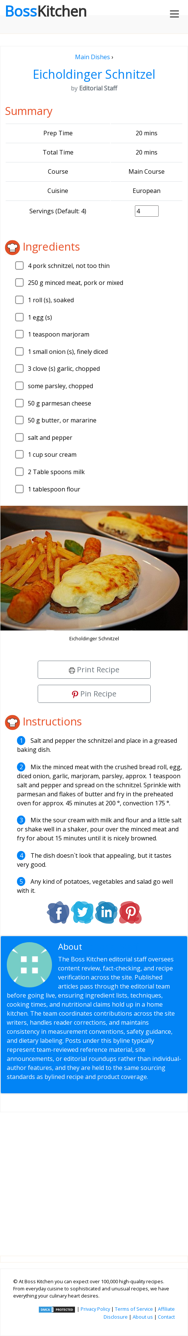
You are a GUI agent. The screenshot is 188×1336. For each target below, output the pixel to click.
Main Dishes (92, 57)
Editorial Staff (111, 946)
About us (143, 1316)
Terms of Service (134, 1308)
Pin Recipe (94, 694)
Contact (166, 1316)
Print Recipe (94, 669)
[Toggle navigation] (174, 13)
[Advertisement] (94, 1178)
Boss (46, 11)
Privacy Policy (95, 1308)
